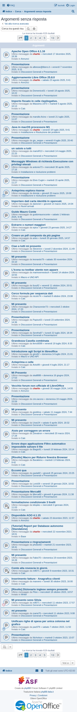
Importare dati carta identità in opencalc (36, 201)
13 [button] (52, 38)
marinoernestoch (41, 272)
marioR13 (38, 151)
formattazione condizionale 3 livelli (33, 502)
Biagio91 (37, 449)
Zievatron (37, 433)
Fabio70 (37, 558)
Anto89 (36, 365)
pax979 (36, 627)
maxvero (37, 581)
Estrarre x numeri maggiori (28, 224)
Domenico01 (39, 90)
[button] (20, 38)
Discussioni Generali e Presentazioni (39, 72)
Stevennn (37, 249)
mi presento (19, 610)
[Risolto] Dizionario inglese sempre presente (39, 589)
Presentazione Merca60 (26, 491)
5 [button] (44, 38)
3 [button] (35, 38)
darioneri (37, 204)
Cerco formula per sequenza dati (32, 293)
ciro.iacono (38, 399)
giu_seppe (38, 140)
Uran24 (36, 423)
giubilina (37, 412)
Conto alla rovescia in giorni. (29, 568)
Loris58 (36, 483)
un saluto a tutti (21, 148)
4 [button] (40, 38)
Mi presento (18, 256)
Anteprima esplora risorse (27, 190)
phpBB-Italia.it (47, 692)
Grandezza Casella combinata (30, 340)
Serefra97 (38, 333)
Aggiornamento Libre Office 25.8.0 (33, 77)
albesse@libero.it (41, 67)
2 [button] (31, 38)
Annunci (25, 59)
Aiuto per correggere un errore (30, 430)
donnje (36, 193)
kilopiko (36, 505)
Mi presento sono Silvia (26, 599)
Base (23, 536)
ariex (35, 238)
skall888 (37, 375)
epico (35, 227)
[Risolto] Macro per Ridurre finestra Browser (39, 457)
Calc (23, 108)
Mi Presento (19, 372)
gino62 (36, 354)
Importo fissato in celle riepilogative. (34, 101)
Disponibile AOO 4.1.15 (26, 515)
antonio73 (38, 167)
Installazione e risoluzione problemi (38, 172)
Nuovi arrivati (27, 206)
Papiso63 (37, 320)
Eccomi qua (18, 470)
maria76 (37, 613)
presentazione (20, 87)
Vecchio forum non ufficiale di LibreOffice (37, 385)
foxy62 (36, 285)
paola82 (37, 473)
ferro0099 (37, 343)
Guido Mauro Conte (23, 211)
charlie (36, 54)
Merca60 (37, 494)
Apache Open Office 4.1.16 (28, 51)
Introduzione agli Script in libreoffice (34, 351)
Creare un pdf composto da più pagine (35, 235)
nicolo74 (37, 296)
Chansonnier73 (40, 307)
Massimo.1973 (40, 104)
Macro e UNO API (29, 277)
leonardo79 (38, 259)
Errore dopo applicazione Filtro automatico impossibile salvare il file (38, 445)
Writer (24, 594)
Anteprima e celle (22, 362)
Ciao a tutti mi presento (26, 246)
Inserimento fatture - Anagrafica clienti (35, 578)
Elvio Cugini (39, 180)
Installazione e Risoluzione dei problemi (40, 132)
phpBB (27, 688)
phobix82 (37, 544)
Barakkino (38, 460)
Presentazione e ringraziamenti (31, 541)
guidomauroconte (41, 214)
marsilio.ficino (39, 117)
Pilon (35, 592)
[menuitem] (11, 5)
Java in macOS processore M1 (30, 127)
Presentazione (20, 64)
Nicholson (38, 637)
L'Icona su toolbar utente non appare (34, 269)
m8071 (36, 571)
